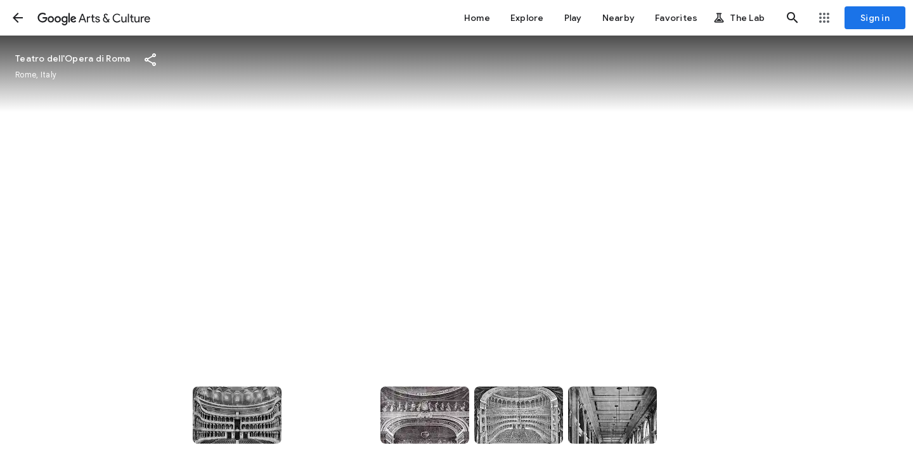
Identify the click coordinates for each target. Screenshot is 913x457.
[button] (18, 18)
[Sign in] (875, 17)
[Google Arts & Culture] (94, 18)
